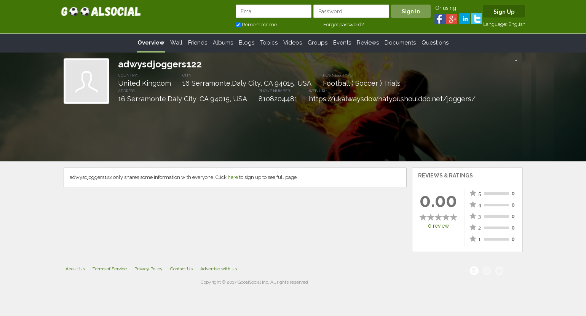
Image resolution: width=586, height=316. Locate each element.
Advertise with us (218, 268)
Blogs (246, 42)
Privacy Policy (148, 268)
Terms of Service (110, 268)
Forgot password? (343, 24)
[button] (516, 61)
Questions (435, 42)
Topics (269, 42)
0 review (438, 226)
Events (342, 42)
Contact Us (181, 268)
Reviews (368, 42)
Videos (292, 42)
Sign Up (503, 12)
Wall (176, 42)
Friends (197, 42)
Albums (223, 42)
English (516, 24)
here (233, 177)
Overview (150, 42)
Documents (400, 42)
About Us (75, 268)
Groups (317, 42)
